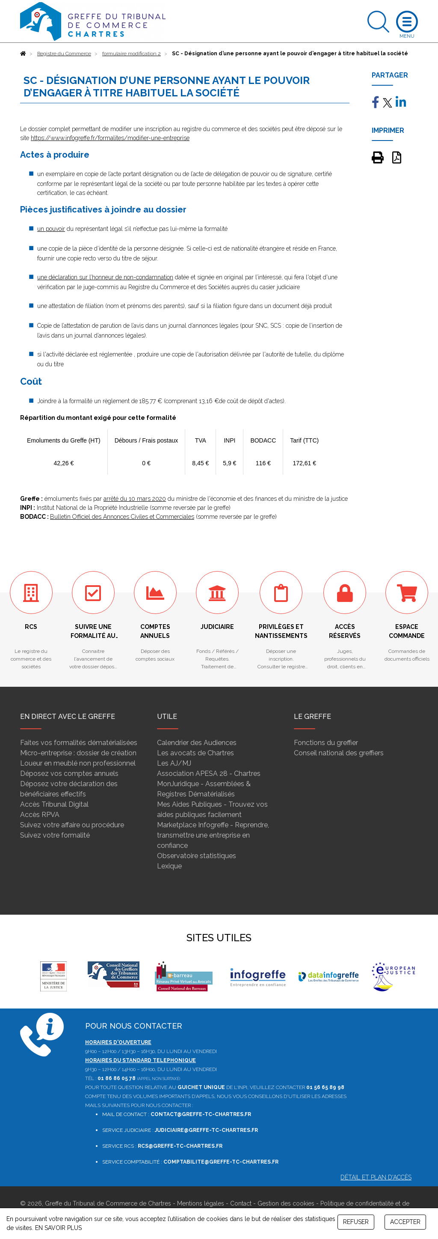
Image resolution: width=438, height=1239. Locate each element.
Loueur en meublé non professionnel (78, 763)
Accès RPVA (39, 815)
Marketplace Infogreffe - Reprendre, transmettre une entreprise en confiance (213, 835)
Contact (241, 1203)
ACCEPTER (405, 1221)
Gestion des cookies (285, 1203)
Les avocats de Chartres (195, 753)
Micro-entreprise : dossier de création (78, 753)
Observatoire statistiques (196, 856)
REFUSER (356, 1221)
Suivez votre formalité (55, 835)
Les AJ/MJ (174, 763)
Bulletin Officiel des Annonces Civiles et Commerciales (122, 516)
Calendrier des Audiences (197, 743)
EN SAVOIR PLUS (58, 1227)
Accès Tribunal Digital (54, 804)
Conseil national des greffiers (339, 753)
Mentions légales (200, 1203)
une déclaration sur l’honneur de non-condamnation (105, 277)
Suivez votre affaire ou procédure (72, 825)
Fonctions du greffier (326, 743)
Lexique (169, 866)
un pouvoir (51, 228)
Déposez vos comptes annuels (69, 773)
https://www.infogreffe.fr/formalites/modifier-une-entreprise (110, 138)
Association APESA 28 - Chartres (208, 773)
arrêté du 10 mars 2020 (135, 498)
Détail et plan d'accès (375, 1177)
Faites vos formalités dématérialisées (78, 743)
